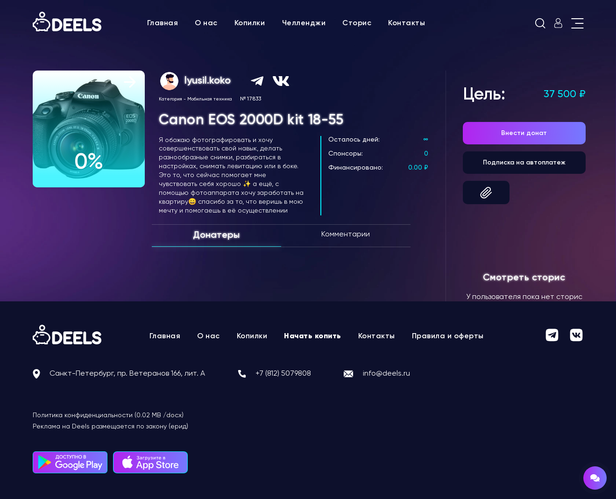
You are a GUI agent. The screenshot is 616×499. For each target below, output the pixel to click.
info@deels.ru (386, 374)
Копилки (249, 23)
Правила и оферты (448, 336)
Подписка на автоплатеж (524, 162)
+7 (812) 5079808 (283, 374)
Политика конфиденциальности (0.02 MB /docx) (108, 415)
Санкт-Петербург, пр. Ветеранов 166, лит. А (127, 374)
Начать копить (312, 336)
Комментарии (345, 234)
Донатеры (216, 235)
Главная (162, 23)
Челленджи (304, 23)
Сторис (356, 23)
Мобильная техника (209, 99)
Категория (170, 99)
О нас (206, 23)
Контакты (406, 23)
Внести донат (524, 133)
